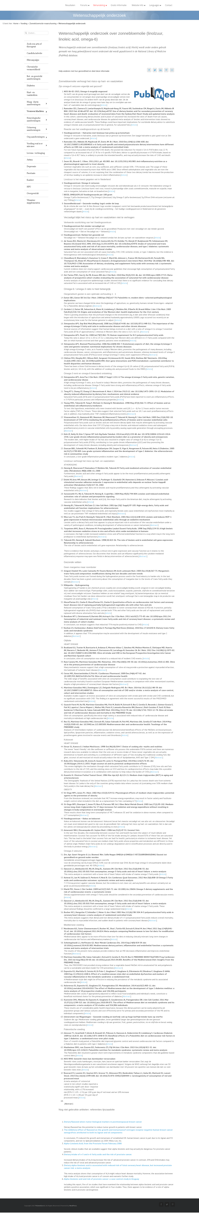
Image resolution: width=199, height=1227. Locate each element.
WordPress (72, 1206)
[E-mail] (171, 70)
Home (15, 23)
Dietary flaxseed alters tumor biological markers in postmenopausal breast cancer (102, 1121)
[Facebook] (148, 70)
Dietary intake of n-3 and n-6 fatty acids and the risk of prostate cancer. (97, 1154)
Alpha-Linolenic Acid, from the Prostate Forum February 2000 (92, 1143)
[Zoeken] (25, 33)
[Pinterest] (166, 70)
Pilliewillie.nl (39, 1206)
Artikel (100, 865)
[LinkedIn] (160, 70)
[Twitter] (154, 70)
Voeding (24, 23)
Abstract (96, 306)
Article (103, 105)
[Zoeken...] (36, 33)
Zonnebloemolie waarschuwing (42, 23)
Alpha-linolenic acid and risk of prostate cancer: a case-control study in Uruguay (100, 1179)
